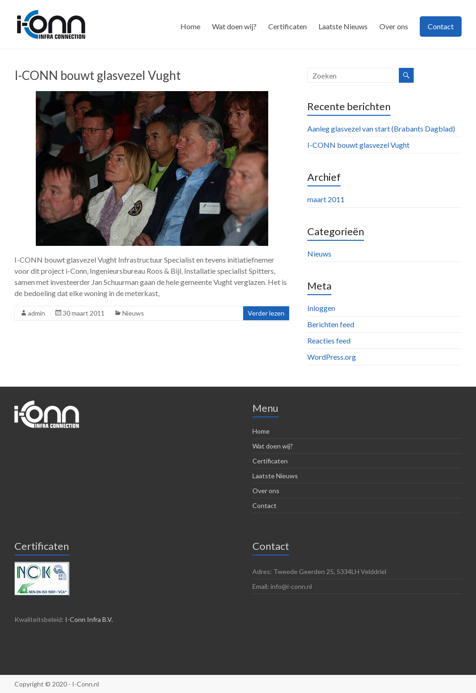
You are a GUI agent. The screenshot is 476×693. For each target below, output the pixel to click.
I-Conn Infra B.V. (89, 619)
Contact (441, 26)
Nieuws (133, 313)
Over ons (393, 26)
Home (190, 26)
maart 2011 (325, 199)
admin (36, 313)
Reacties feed (328, 340)
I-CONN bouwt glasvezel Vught (97, 75)
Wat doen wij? (234, 26)
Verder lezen (266, 313)
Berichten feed (330, 324)
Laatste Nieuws (343, 26)
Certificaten (287, 26)
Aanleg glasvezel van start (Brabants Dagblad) (381, 128)
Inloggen (321, 308)
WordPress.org (331, 356)
